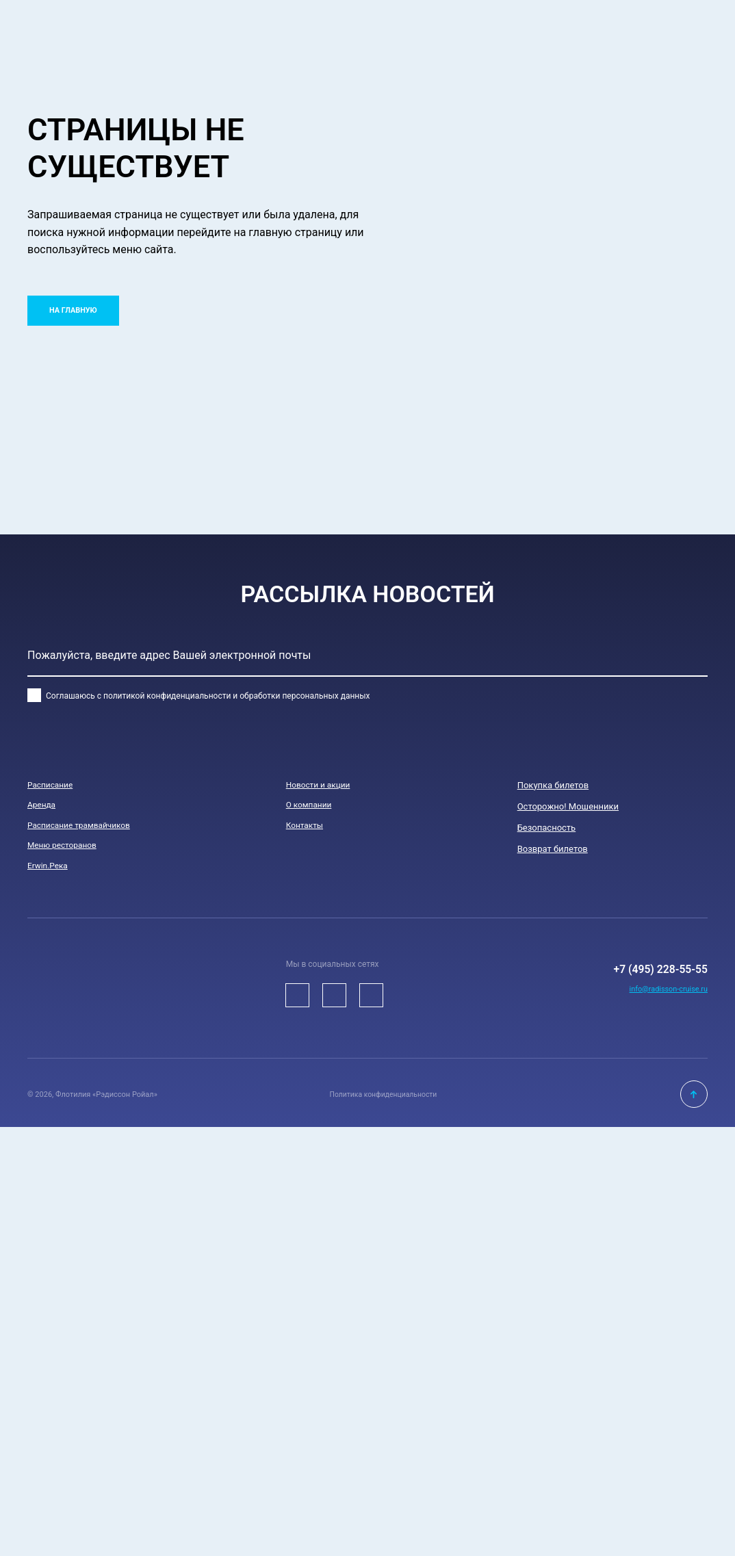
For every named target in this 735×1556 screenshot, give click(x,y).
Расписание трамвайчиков (83, 827)
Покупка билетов (553, 785)
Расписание (52, 785)
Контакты (306, 827)
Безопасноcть (546, 827)
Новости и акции (321, 785)
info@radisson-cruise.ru (664, 1007)
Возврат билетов (552, 849)
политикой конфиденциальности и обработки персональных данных (236, 696)
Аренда (42, 806)
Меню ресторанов (65, 849)
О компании (311, 806)
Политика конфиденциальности (383, 1099)
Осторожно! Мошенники (568, 806)
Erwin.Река (49, 870)
